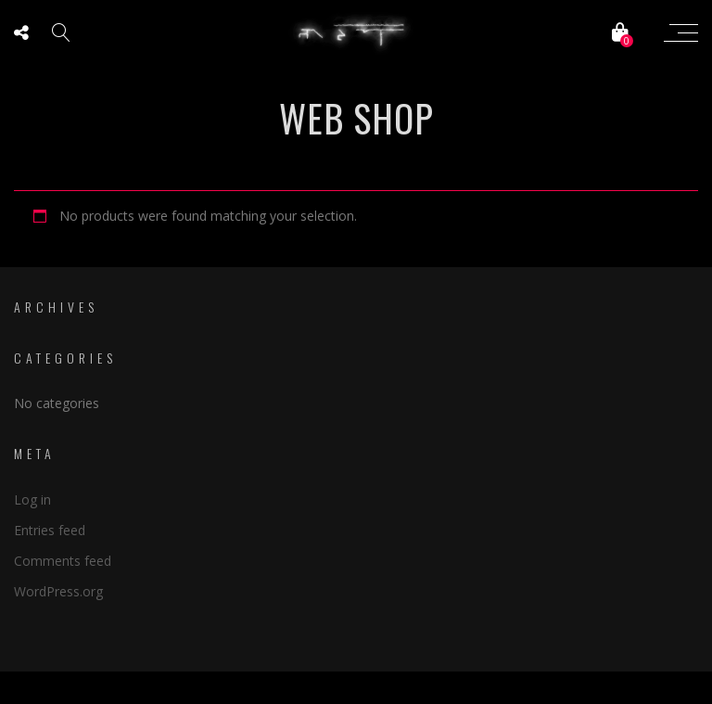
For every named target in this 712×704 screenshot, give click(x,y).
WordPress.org (58, 591)
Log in (32, 499)
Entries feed (49, 530)
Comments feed (62, 561)
